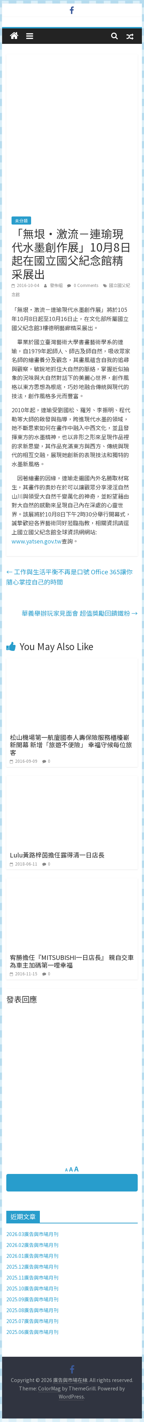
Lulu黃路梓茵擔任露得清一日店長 (57, 854)
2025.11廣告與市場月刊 (32, 1277)
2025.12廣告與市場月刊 (32, 1266)
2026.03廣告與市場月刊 (32, 1233)
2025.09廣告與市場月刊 (32, 1299)
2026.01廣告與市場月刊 (32, 1255)
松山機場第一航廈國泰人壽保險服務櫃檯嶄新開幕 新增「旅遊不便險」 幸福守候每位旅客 (71, 745)
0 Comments (82, 285)
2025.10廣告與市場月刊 (32, 1288)
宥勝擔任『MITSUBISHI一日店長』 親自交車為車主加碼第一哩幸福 (72, 961)
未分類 (21, 220)
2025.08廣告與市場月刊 (32, 1310)
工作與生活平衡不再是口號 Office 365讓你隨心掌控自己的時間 (69, 576)
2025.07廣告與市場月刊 (32, 1320)
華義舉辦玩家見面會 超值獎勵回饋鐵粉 (80, 612)
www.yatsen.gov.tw (37, 541)
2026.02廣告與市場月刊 (32, 1244)
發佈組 (57, 285)
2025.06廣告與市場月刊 (32, 1331)
